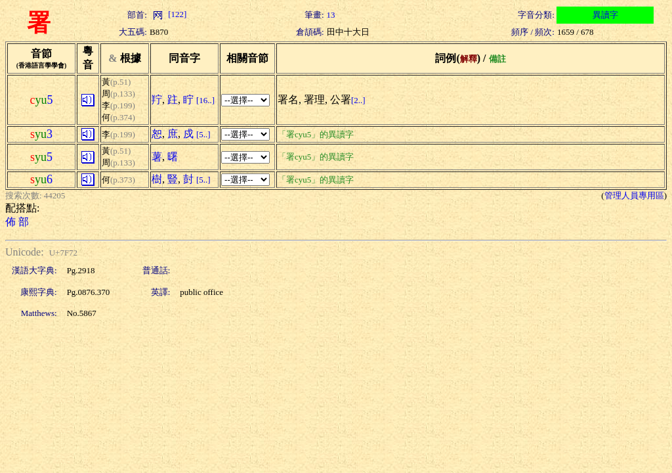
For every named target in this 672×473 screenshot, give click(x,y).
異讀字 (605, 15)
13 (331, 15)
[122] (168, 14)
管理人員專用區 (634, 195)
